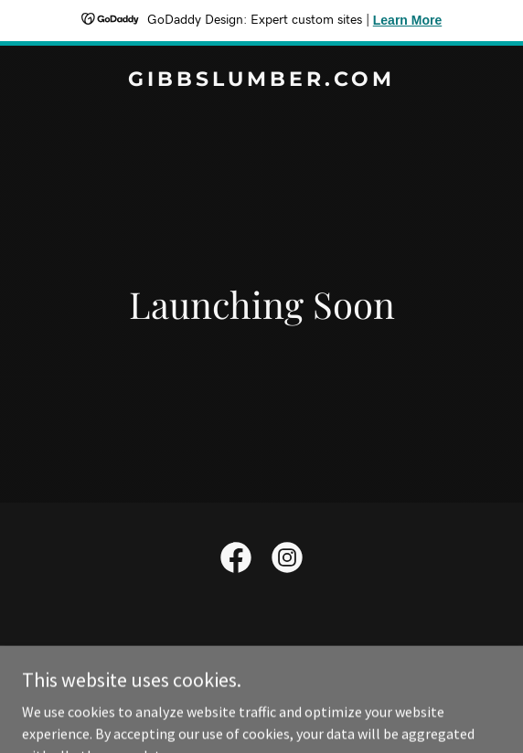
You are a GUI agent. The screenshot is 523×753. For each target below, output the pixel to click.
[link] (261, 80)
